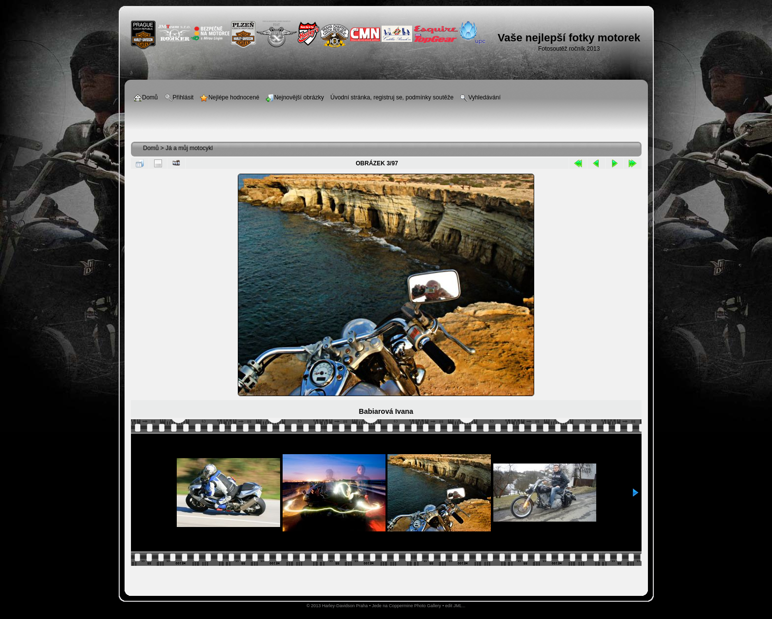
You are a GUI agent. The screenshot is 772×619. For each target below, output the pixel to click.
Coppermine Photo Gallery (415, 605)
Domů (151, 148)
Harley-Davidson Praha (345, 605)
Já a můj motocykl (189, 148)
